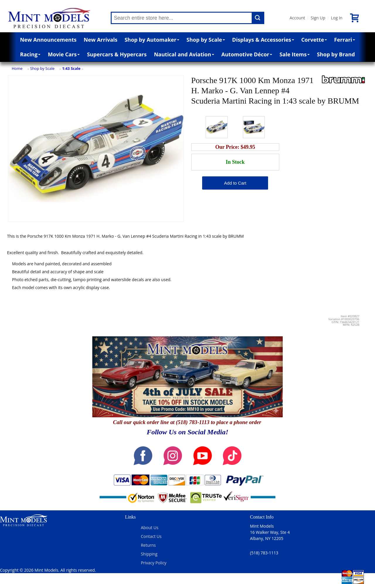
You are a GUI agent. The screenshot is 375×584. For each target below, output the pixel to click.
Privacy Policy (153, 563)
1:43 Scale (71, 68)
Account (297, 18)
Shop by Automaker (152, 39)
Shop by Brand (336, 54)
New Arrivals (100, 39)
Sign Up (318, 18)
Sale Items (294, 54)
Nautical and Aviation (184, 54)
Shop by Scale (206, 39)
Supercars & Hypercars (117, 54)
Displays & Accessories (263, 39)
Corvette (314, 39)
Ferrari (344, 39)
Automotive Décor (246, 54)
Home (17, 68)
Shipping (149, 554)
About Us (149, 527)
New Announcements (48, 39)
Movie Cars (64, 54)
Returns (148, 545)
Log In (336, 18)
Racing (30, 54)
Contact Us (151, 536)
